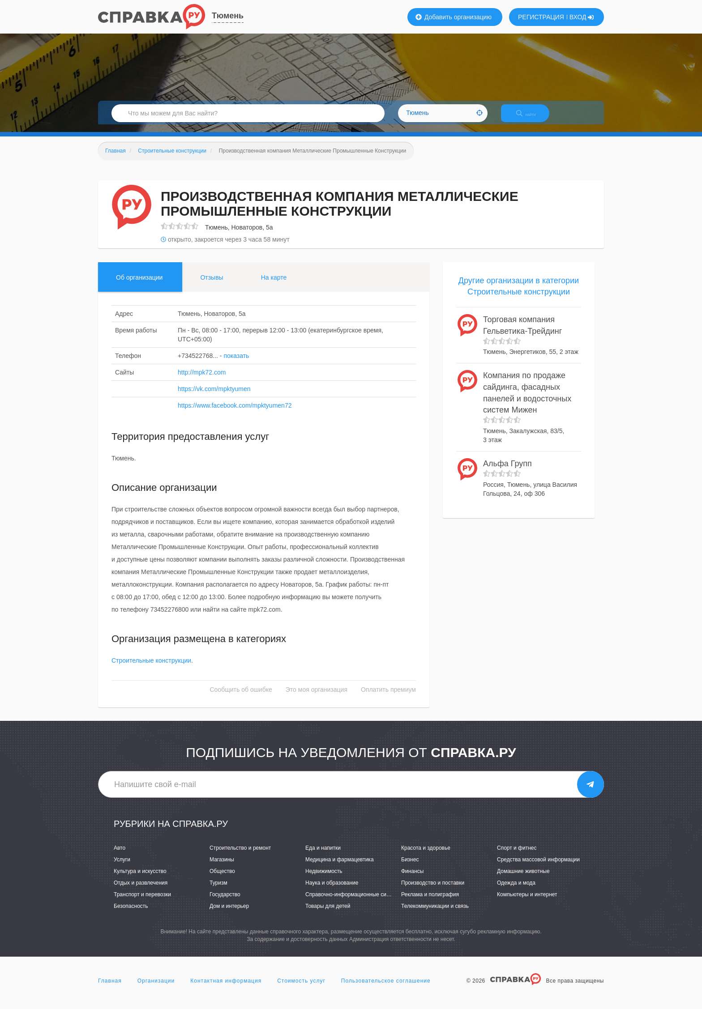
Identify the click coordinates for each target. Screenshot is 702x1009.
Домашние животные (523, 879)
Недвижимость (323, 879)
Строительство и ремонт (240, 855)
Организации (156, 988)
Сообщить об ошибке (241, 697)
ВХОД (581, 17)
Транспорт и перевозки (142, 902)
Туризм (218, 890)
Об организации (139, 285)
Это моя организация (316, 697)
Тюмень (228, 15)
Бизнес (410, 867)
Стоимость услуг (301, 988)
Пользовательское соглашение (386, 988)
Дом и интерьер (229, 914)
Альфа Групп (507, 471)
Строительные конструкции (151, 668)
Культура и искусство (140, 879)
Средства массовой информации (538, 867)
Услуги (122, 867)
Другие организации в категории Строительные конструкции (518, 294)
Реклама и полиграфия (430, 902)
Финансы (412, 879)
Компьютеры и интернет (527, 902)
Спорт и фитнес (517, 855)
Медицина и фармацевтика (339, 867)
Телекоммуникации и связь (435, 914)
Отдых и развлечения (140, 890)
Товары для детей (327, 914)
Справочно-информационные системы (353, 902)
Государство (225, 902)
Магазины (222, 867)
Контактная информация (225, 988)
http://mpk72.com (202, 379)
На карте (274, 285)
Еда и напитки (323, 855)
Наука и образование (331, 890)
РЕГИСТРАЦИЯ (541, 17)
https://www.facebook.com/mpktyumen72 (234, 413)
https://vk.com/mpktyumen (214, 396)
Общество (222, 879)
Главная (110, 988)
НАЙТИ (532, 118)
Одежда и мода (516, 890)
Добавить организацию (453, 17)
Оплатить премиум (388, 697)
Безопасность (131, 914)
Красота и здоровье (425, 855)
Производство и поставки (432, 890)
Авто (119, 855)
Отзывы (211, 285)
